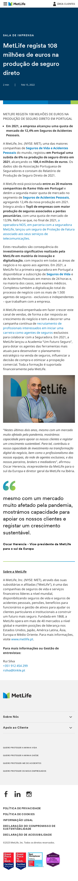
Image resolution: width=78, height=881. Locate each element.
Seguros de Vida (59, 274)
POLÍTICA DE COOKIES (19, 814)
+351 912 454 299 (15, 666)
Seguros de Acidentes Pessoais (46, 197)
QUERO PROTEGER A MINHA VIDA (20, 748)
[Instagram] (29, 794)
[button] (5, 4)
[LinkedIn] (17, 794)
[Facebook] (6, 794)
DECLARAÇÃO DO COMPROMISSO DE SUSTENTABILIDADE (29, 828)
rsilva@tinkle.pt (14, 670)
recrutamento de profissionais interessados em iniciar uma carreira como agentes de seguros (33, 328)
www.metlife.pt (22, 639)
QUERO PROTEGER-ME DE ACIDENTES (22, 763)
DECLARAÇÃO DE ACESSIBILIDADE (27, 835)
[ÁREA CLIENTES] (63, 4)
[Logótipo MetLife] (17, 697)
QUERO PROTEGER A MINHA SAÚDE (21, 756)
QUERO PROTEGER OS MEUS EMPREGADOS (24, 771)
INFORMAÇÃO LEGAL (18, 820)
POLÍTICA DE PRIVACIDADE (22, 808)
